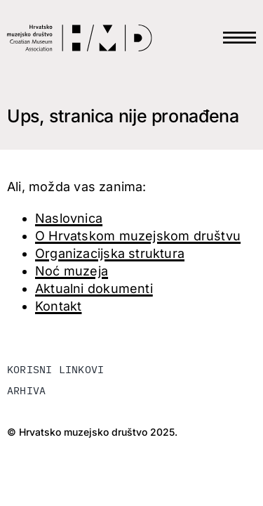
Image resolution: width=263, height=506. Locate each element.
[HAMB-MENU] (239, 26)
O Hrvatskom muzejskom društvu (138, 235)
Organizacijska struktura (109, 253)
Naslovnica (68, 218)
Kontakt (58, 306)
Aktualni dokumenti (94, 288)
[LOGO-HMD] (79, 29)
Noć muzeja (71, 271)
